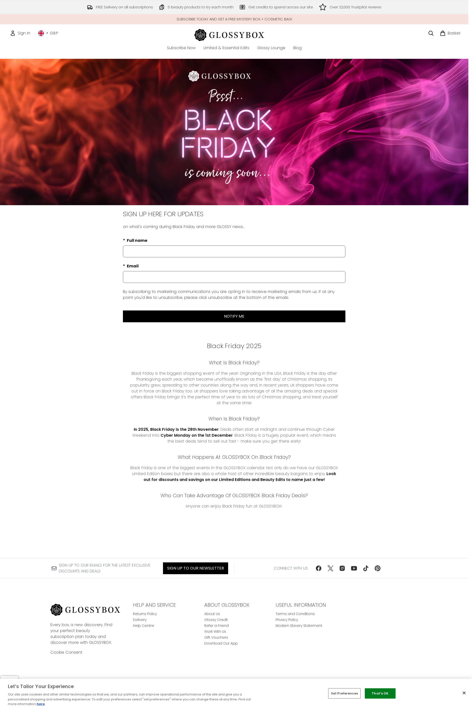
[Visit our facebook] (318, 568)
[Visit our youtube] (354, 568)
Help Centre (143, 625)
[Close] (464, 693)
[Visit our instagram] (342, 568)
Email (132, 266)
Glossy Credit (216, 619)
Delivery (140, 619)
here (41, 704)
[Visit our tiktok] (366, 568)
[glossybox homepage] (234, 34)
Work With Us (215, 631)
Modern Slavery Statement (299, 625)
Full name (136, 240)
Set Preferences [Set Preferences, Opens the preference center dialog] (344, 693)
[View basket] (450, 33)
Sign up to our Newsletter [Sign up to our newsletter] (195, 568)
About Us (212, 613)
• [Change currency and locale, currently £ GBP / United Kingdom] (48, 33)
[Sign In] (20, 33)
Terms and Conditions (295, 613)
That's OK (380, 693)
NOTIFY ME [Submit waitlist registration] (234, 316)
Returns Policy (145, 613)
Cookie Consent (66, 652)
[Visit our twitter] (330, 568)
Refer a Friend (216, 625)
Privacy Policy (287, 619)
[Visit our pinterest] (378, 568)
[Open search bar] (431, 33)
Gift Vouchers (216, 637)
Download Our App (221, 643)
